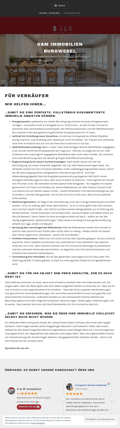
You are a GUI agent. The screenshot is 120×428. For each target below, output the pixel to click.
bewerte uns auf (29, 406)
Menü (62, 5)
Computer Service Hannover (91, 385)
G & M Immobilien (29, 389)
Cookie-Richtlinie (37, 423)
